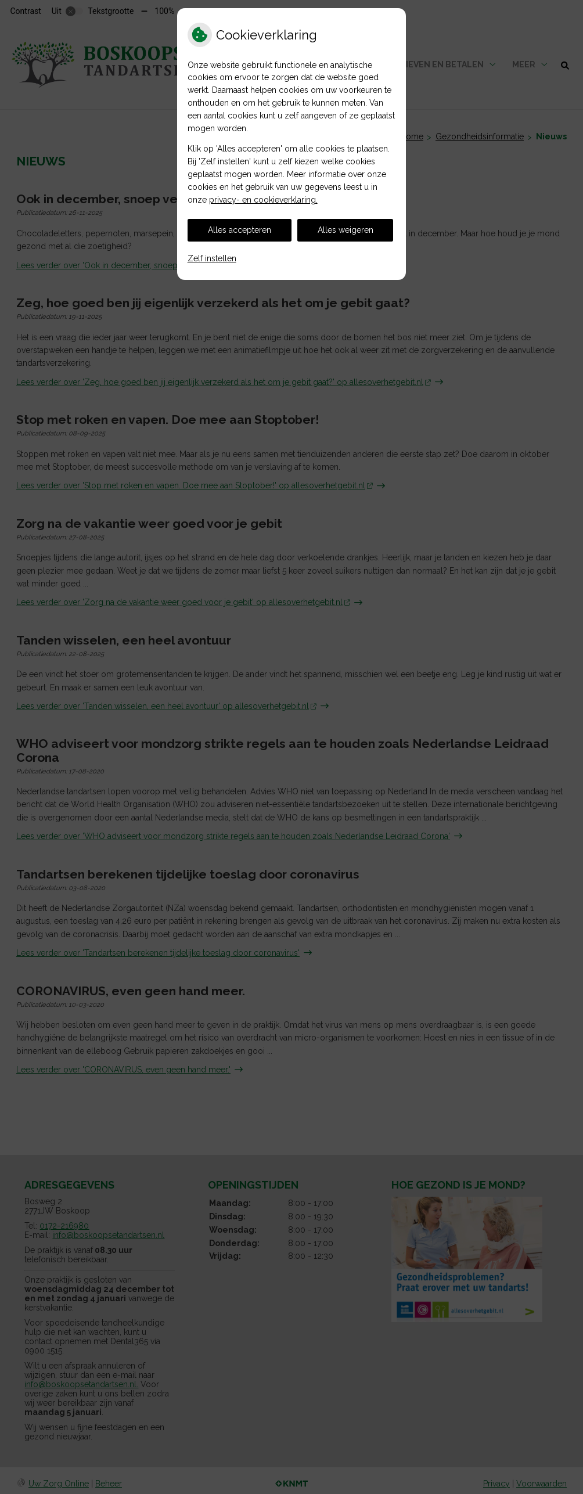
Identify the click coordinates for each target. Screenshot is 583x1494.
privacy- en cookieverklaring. (263, 199)
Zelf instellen (212, 258)
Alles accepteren (239, 230)
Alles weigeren (345, 230)
